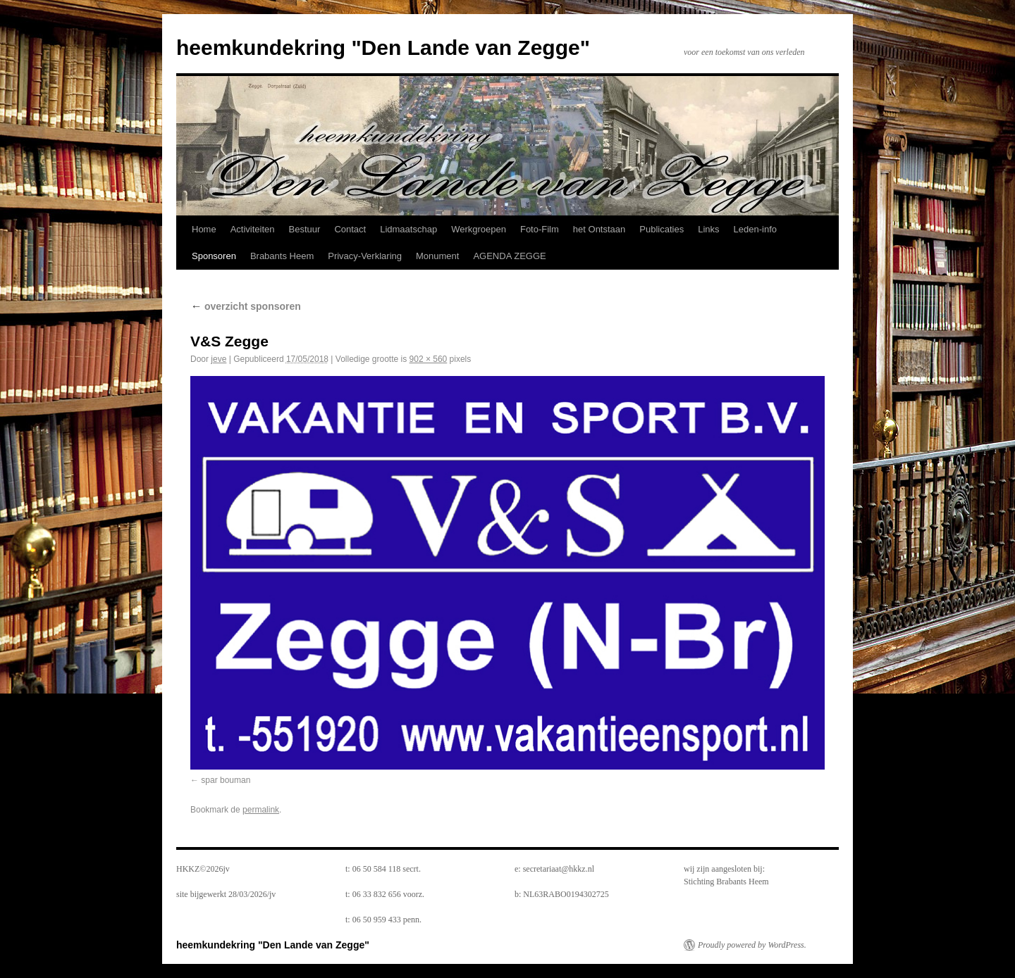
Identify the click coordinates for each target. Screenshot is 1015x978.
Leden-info (755, 229)
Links (708, 229)
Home (204, 229)
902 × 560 (429, 359)
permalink (260, 810)
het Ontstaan (599, 229)
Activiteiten (252, 229)
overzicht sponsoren (245, 306)
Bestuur (305, 229)
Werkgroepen (478, 229)
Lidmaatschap (408, 229)
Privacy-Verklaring (365, 256)
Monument (437, 256)
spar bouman (225, 780)
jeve (218, 359)
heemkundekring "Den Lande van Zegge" (383, 47)
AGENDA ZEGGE (509, 256)
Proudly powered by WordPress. (752, 945)
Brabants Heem (282, 256)
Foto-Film (539, 229)
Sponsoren (214, 256)
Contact (350, 229)
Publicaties (661, 229)
